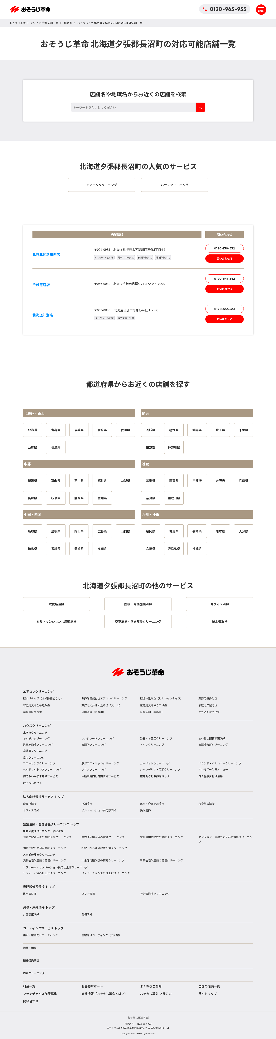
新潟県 (32, 480)
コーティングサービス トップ (43, 928)
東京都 (150, 447)
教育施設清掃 (206, 803)
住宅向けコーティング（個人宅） (101, 935)
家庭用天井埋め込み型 (36, 705)
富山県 (55, 480)
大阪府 (220, 480)
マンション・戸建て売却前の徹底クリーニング (225, 839)
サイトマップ (207, 993)
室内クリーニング (34, 757)
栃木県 (173, 430)
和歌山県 (174, 498)
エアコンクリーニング (38, 691)
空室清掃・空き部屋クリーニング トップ (51, 824)
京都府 (197, 480)
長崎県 (197, 531)
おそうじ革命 (17, 23)
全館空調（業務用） (152, 712)
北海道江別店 (42, 314)
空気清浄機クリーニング (155, 894)
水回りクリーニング (35, 733)
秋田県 (125, 430)
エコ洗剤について (209, 712)
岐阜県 (55, 498)
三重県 (150, 480)
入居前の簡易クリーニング (39, 854)
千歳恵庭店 (41, 284)
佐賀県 (173, 531)
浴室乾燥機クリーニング (38, 744)
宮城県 (102, 430)
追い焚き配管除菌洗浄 (211, 738)
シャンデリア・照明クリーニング (160, 769)
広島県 (102, 531)
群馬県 (197, 430)
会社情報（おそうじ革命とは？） (104, 993)
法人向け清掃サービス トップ (43, 796)
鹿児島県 (174, 548)
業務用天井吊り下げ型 (153, 705)
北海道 (68, 23)
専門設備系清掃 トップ (39, 886)
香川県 (55, 548)
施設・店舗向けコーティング (40, 935)
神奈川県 (174, 447)
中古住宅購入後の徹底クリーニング (102, 837)
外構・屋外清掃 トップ (39, 907)
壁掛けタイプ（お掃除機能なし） (43, 698)
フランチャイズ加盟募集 (40, 993)
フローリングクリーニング (39, 763)
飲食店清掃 (29, 803)
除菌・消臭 (29, 948)
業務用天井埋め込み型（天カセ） (101, 705)
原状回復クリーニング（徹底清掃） (44, 831)
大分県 (243, 531)
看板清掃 (86, 914)
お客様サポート (92, 986)
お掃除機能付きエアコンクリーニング (104, 698)
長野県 (32, 498)
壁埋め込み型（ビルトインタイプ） (161, 698)
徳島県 (32, 548)
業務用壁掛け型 (207, 698)
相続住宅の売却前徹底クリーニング (44, 848)
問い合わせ (30, 1001)
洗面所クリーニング (93, 744)
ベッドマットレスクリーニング (42, 769)
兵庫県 (243, 480)
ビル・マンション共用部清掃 (98, 810)
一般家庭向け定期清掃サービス (100, 776)
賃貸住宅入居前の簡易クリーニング (44, 860)
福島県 (55, 447)
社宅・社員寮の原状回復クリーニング (104, 848)
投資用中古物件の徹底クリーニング (161, 837)
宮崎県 (150, 548)
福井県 (102, 480)
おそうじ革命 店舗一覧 (44, 23)
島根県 (55, 531)
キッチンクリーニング (36, 738)
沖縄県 (197, 548)
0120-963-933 (224, 9)
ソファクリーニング (93, 769)
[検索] (200, 107)
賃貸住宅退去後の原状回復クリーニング (47, 837)
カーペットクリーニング (155, 763)
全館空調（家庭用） (93, 712)
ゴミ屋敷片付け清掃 (210, 776)
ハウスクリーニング (37, 725)
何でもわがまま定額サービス (40, 776)
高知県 (102, 548)
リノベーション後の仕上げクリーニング (105, 873)
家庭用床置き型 (207, 705)
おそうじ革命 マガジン (156, 993)
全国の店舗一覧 (209, 986)
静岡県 (79, 498)
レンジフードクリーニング (97, 738)
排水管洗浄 (29, 894)
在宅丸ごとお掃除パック (155, 776)
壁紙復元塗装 (31, 960)
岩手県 (79, 430)
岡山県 (79, 531)
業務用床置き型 (32, 712)
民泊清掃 (145, 810)
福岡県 (150, 531)
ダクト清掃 (88, 894)
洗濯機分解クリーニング (213, 744)
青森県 (55, 430)
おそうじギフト (32, 783)
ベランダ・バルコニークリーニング (219, 763)
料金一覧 (29, 986)
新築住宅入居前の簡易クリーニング (161, 860)
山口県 (125, 531)
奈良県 (150, 498)
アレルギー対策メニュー (213, 769)
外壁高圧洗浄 (31, 914)
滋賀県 (173, 480)
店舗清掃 (86, 803)
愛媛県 (79, 548)
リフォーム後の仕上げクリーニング (44, 873)
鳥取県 (32, 531)
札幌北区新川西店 (46, 254)
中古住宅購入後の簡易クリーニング (102, 860)
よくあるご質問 (151, 986)
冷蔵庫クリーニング (35, 751)
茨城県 (150, 430)
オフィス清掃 (31, 810)
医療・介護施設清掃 (152, 803)
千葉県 (243, 430)
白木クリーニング (34, 973)
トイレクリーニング (152, 744)
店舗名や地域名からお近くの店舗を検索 (138, 94)
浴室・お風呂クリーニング (156, 738)
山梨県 (125, 480)
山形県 (32, 447)
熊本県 (220, 531)
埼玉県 (220, 430)
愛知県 (102, 498)
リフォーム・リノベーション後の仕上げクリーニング (55, 867)
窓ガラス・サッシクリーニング (100, 763)
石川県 (79, 480)
